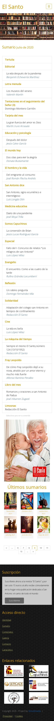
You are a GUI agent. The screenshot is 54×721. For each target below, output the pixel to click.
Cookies (19, 716)
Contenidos (7, 632)
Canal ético (7, 649)
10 (41, 548)
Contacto (6, 643)
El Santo (12, 6)
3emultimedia (34, 711)
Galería (5, 637)
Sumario (6, 626)
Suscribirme (14, 600)
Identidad (6, 620)
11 (47, 548)
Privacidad (7, 716)
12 (21, 551)
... (12, 548)
